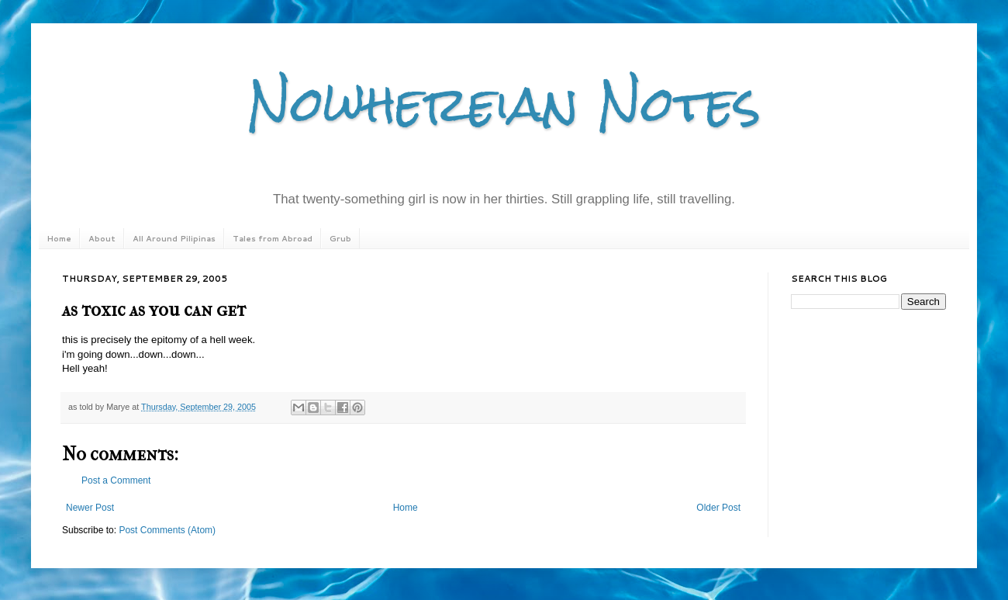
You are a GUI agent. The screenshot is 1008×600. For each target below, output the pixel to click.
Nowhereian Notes (504, 103)
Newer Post (90, 507)
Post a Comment (115, 480)
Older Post (718, 507)
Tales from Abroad (272, 238)
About (102, 238)
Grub (340, 238)
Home (59, 238)
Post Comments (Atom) (167, 530)
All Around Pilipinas (174, 238)
